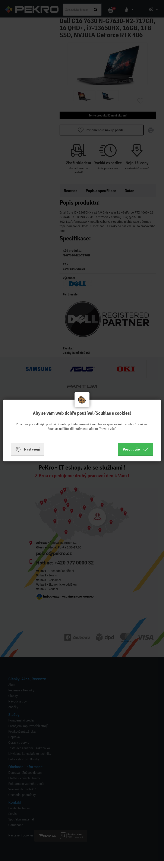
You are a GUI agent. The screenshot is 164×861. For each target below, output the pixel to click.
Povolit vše (136, 449)
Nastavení (27, 449)
